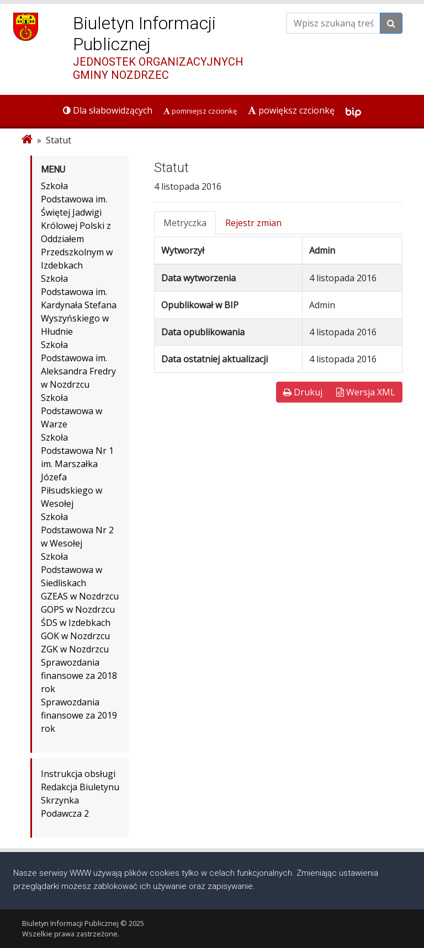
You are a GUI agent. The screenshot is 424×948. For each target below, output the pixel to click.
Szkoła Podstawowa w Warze (71, 411)
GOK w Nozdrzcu (75, 636)
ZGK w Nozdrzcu (75, 649)
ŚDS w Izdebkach (75, 623)
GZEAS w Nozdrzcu (80, 596)
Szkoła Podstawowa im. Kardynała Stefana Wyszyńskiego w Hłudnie (78, 305)
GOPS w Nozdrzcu (78, 609)
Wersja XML (365, 392)
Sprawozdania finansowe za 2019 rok (79, 715)
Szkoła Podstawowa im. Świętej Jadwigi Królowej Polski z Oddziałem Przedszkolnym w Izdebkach (77, 225)
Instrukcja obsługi (78, 774)
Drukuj (302, 392)
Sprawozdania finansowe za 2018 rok (79, 675)
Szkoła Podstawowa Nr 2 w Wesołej (77, 530)
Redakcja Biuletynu (80, 787)
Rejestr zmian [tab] (253, 223)
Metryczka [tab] (184, 223)
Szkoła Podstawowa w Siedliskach (71, 569)
